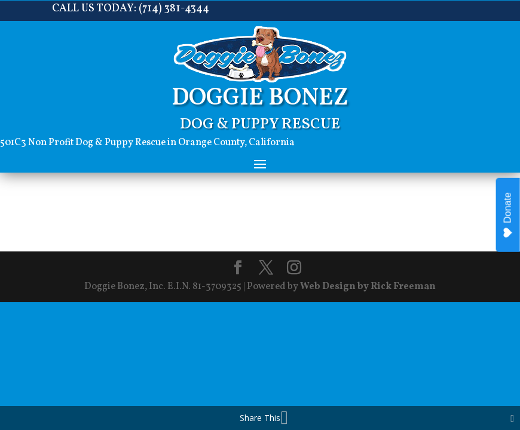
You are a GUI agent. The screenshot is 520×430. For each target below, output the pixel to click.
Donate (508, 215)
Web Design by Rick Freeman (368, 286)
